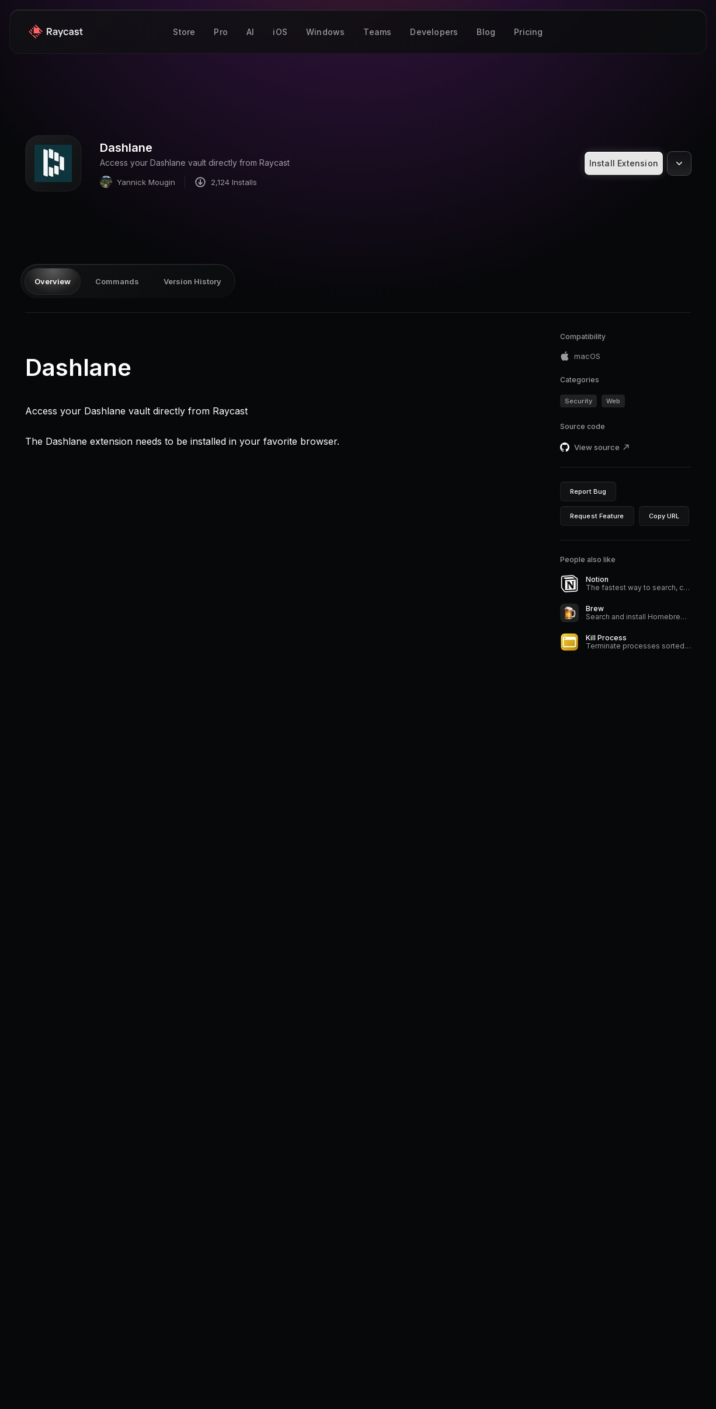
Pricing (528, 32)
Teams (377, 32)
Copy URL (664, 516)
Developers (434, 32)
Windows (325, 32)
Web (613, 401)
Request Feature (597, 516)
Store (184, 32)
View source (602, 447)
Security (578, 401)
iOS (280, 32)
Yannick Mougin (137, 182)
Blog (486, 32)
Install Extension (623, 163)
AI (250, 32)
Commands (117, 281)
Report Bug (588, 491)
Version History (192, 281)
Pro (221, 32)
